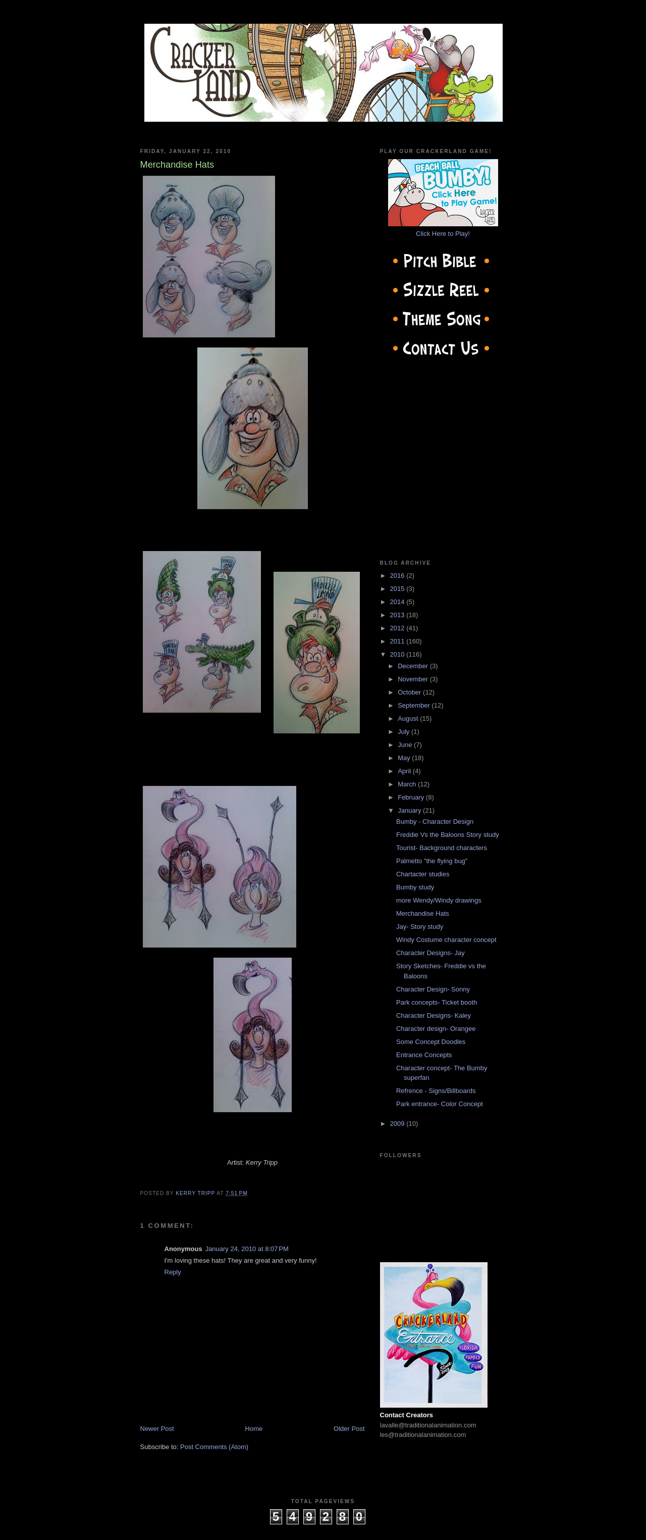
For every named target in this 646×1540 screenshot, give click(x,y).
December (414, 666)
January (410, 810)
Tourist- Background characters (441, 848)
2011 (398, 641)
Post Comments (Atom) (214, 1447)
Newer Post (157, 1428)
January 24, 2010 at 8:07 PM (247, 1249)
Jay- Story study (419, 926)
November (414, 679)
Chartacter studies (423, 874)
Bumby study (415, 887)
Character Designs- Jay (430, 953)
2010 (398, 654)
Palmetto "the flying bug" (431, 861)
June (406, 745)
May (405, 758)
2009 (398, 1123)
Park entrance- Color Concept (439, 1104)
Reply (173, 1272)
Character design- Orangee (436, 1028)
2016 (398, 575)
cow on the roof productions (323, 1529)
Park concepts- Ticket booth (436, 1002)
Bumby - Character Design (434, 821)
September (415, 705)
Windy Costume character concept (446, 939)
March (408, 784)
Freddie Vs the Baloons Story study (447, 834)
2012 (398, 628)
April (405, 771)
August (409, 718)
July (404, 731)
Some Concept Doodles (430, 1042)
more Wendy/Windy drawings (438, 900)
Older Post (349, 1428)
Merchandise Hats (422, 913)
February (412, 797)
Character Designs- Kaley (433, 1015)
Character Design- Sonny (433, 989)
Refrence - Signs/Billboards (436, 1091)
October (410, 692)
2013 (398, 615)
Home (254, 1428)
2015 (398, 588)
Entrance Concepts (424, 1055)
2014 (398, 602)
